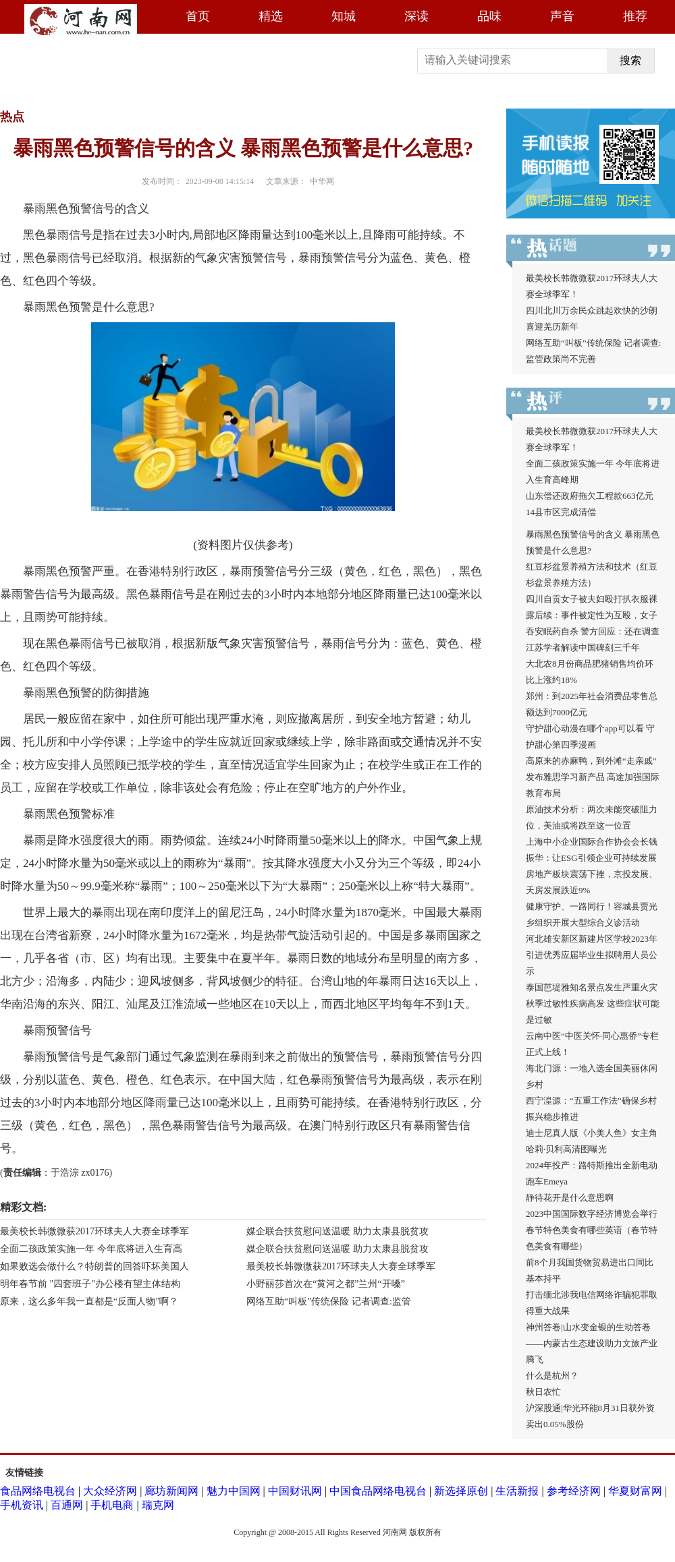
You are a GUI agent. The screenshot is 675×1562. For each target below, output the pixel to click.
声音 (562, 16)
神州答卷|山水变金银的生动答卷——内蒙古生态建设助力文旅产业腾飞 (591, 1343)
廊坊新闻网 (171, 1491)
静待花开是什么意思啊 (570, 1198)
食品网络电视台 (38, 1491)
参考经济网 (574, 1491)
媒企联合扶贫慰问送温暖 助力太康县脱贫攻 (337, 1231)
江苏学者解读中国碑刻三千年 (583, 647)
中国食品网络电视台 (378, 1491)
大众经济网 (110, 1491)
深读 (416, 16)
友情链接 (24, 1473)
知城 (343, 16)
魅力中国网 (234, 1491)
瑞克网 (158, 1505)
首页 (198, 16)
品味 (489, 16)
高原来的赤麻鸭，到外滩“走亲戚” (591, 761)
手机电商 (112, 1505)
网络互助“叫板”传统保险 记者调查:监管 (328, 1301)
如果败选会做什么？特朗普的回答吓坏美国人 (94, 1266)
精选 (271, 16)
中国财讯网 (295, 1491)
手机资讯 (21, 1505)
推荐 (635, 16)
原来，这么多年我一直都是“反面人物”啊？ (89, 1301)
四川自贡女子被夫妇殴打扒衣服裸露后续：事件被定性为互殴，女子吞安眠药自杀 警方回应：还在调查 (592, 615)
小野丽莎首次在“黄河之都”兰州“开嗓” (325, 1284)
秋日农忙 (543, 1392)
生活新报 (517, 1491)
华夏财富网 (635, 1491)
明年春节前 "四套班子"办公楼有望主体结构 (90, 1284)
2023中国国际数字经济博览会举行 (591, 1214)
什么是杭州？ (552, 1376)
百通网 (67, 1505)
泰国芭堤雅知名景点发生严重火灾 (591, 987)
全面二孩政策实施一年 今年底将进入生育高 (91, 1249)
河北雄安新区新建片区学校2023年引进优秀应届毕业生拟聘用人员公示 (591, 955)
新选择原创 (461, 1491)
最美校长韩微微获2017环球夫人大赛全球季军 (94, 1231)
